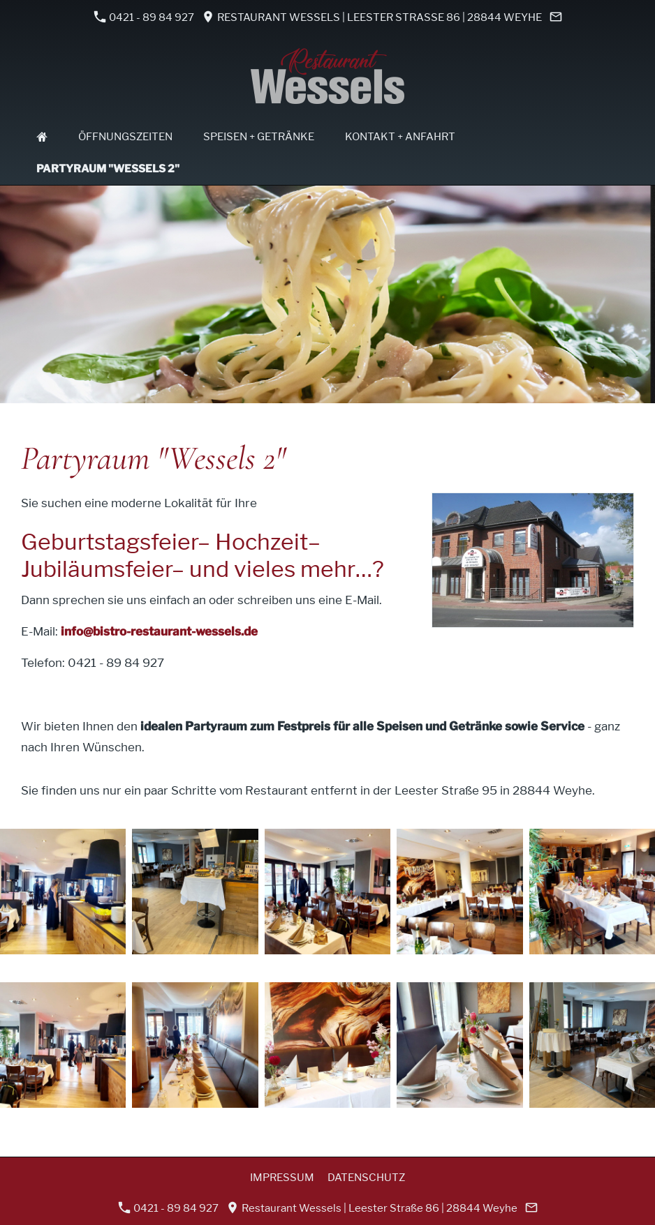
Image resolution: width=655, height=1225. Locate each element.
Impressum (282, 1177)
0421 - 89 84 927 (144, 17)
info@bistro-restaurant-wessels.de (159, 631)
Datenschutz (366, 1177)
